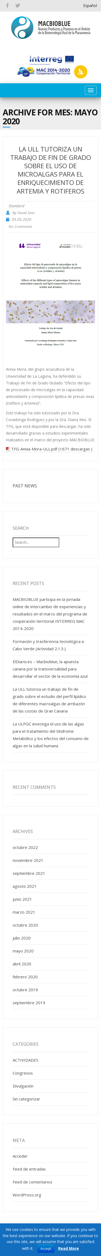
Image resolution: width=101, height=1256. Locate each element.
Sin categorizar (26, 1099)
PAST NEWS (25, 486)
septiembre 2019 (29, 1002)
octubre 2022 (25, 847)
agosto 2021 (25, 886)
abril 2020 (22, 963)
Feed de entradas (29, 1169)
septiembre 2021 (29, 873)
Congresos (23, 1073)
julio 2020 (22, 938)
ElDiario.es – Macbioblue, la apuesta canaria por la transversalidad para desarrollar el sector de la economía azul (50, 669)
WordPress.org (27, 1194)
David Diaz (26, 212)
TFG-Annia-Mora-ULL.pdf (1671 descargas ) (51, 449)
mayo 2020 (23, 951)
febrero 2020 (25, 976)
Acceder (20, 1156)
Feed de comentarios (32, 1182)
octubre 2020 (25, 925)
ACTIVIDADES (25, 1060)
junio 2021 (22, 899)
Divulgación (23, 1086)
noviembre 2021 (28, 860)
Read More (68, 1248)
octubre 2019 (25, 989)
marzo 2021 (24, 912)
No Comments (20, 226)
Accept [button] (45, 1248)
